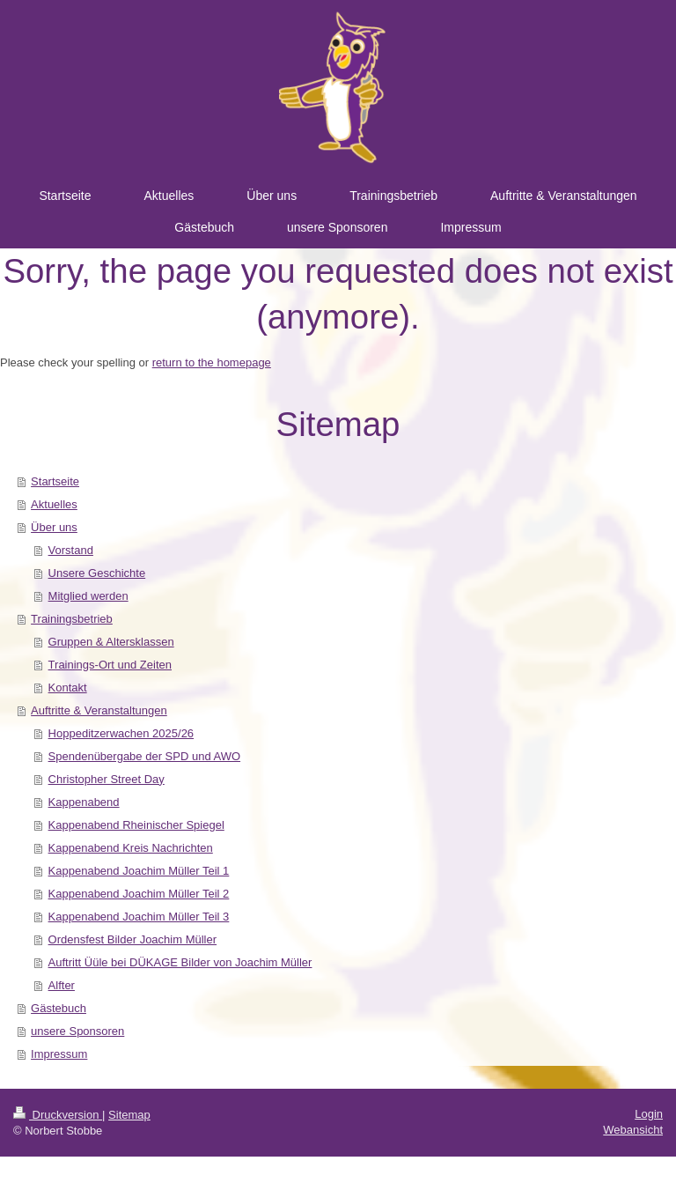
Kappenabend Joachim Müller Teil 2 (139, 893)
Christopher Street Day (106, 779)
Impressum (59, 1054)
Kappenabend (84, 802)
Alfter (61, 985)
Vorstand (70, 550)
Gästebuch (58, 1008)
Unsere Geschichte (97, 573)
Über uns (54, 527)
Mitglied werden (88, 596)
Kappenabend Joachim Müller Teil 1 (139, 870)
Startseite (55, 481)
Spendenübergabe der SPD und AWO (144, 756)
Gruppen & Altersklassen (111, 641)
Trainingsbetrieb (72, 618)
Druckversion (57, 1114)
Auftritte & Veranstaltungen (99, 710)
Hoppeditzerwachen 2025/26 (121, 733)
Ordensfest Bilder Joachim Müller (132, 939)
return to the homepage (211, 362)
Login (649, 1113)
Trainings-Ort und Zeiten (110, 664)
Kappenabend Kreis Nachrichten (130, 847)
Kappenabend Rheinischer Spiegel (136, 825)
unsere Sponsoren (77, 1031)
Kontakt (67, 687)
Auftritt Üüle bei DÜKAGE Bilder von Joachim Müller (180, 962)
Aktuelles (54, 504)
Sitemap (129, 1114)
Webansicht (633, 1129)
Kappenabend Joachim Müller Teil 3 (139, 916)
